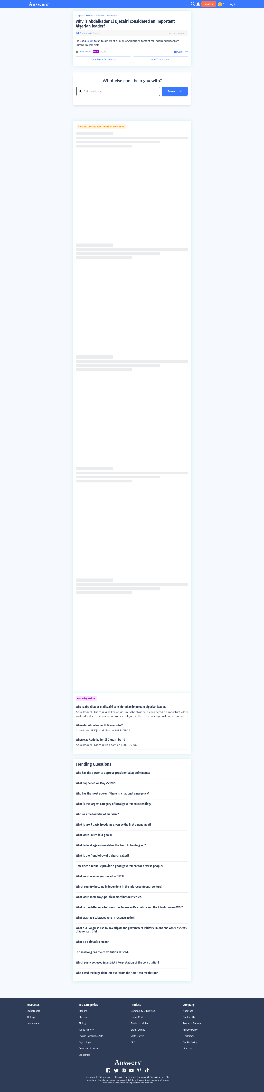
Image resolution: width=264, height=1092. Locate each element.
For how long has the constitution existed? (102, 952)
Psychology (85, 1042)
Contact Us (189, 1017)
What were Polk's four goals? (94, 835)
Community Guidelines (143, 1010)
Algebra (83, 1010)
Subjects (80, 15)
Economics (84, 1054)
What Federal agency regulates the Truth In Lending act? (111, 845)
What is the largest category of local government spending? (113, 804)
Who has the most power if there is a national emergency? (112, 793)
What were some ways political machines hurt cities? (109, 897)
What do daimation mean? (92, 942)
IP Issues (188, 1048)
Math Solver (137, 1036)
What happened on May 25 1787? (96, 783)
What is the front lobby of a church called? (102, 855)
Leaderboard (33, 1010)
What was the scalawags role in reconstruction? (106, 918)
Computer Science (89, 1048)
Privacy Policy (190, 1029)
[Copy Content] (178, 52)
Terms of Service (192, 1023)
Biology (83, 1023)
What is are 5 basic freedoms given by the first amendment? (113, 824)
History (89, 15)
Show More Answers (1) (103, 59)
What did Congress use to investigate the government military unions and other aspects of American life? (131, 929)
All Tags (30, 1017)
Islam (90, 40)
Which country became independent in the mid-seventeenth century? (119, 887)
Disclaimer (188, 1036)
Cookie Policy (190, 1042)
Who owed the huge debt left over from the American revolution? (117, 973)
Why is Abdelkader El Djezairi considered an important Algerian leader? (125, 24)
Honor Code (137, 1017)
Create (208, 4)
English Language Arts (91, 1036)
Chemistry (84, 1017)
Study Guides (138, 1029)
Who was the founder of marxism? (97, 814)
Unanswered (33, 1023)
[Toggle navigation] (188, 4)
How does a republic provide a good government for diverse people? (119, 866)
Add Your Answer (160, 59)
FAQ (133, 1042)
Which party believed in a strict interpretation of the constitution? (117, 962)
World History (86, 1029)
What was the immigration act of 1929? (100, 876)
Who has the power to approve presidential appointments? (113, 773)
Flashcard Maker (140, 1023)
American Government (106, 15)
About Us (188, 1010)
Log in (232, 4)
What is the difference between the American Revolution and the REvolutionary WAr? (129, 907)
